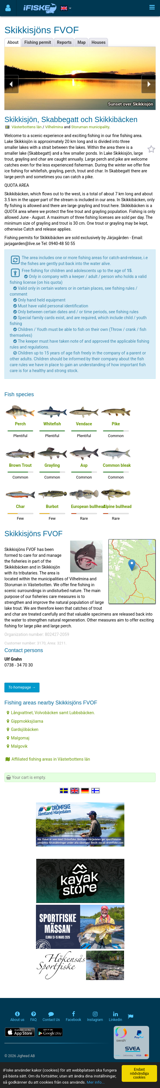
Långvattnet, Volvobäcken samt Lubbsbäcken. (51, 712)
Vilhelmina (54, 127)
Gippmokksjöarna (25, 721)
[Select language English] (75, 790)
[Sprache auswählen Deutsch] (85, 790)
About (13, 42)
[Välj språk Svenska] (64, 790)
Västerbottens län (26, 127)
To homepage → (22, 687)
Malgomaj (18, 738)
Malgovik (17, 746)
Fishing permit (37, 42)
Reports (64, 42)
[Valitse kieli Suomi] (95, 790)
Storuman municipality (90, 127)
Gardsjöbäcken (22, 729)
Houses (99, 42)
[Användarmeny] (8, 8)
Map (81, 42)
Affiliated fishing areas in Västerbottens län (48, 759)
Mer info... (96, 1082)
